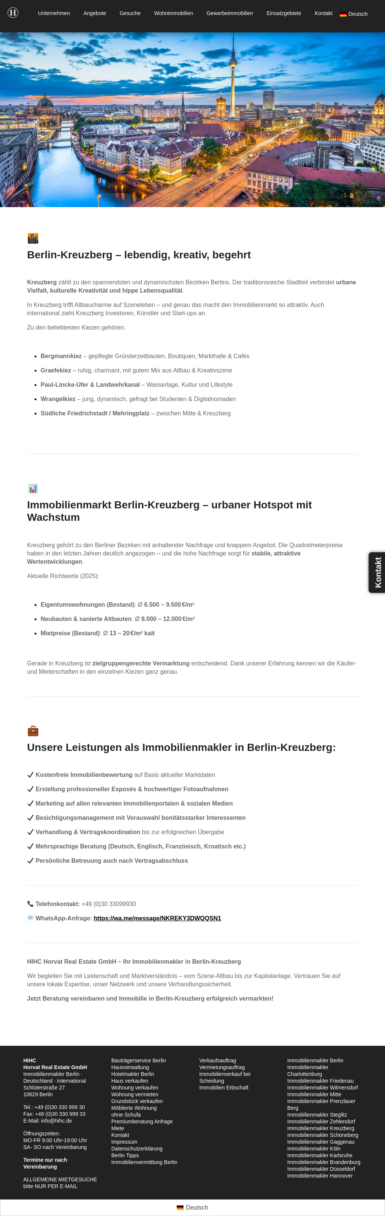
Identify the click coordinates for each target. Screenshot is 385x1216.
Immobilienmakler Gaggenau (321, 1142)
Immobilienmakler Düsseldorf (321, 1169)
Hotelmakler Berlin (132, 1074)
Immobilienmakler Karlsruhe (320, 1155)
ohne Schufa (126, 1115)
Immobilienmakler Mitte (314, 1094)
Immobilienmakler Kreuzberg (320, 1128)
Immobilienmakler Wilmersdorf (322, 1088)
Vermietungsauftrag (222, 1067)
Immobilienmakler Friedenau (320, 1081)
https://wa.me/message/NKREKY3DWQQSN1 (157, 918)
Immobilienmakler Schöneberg (322, 1135)
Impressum (124, 1142)
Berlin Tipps (125, 1155)
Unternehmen (54, 13)
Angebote (94, 13)
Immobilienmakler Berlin (315, 1060)
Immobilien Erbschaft (224, 1088)
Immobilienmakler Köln (314, 1149)
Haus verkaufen (129, 1081)
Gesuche (130, 13)
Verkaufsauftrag (217, 1060)
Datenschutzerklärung (136, 1149)
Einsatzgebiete (284, 13)
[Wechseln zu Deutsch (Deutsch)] (192, 1207)
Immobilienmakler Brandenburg (324, 1162)
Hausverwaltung (130, 1067)
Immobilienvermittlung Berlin (144, 1162)
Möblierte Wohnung (134, 1108)
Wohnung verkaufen (134, 1088)
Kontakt (323, 13)
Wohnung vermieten (134, 1094)
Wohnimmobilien (173, 13)
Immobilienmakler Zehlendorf (321, 1121)
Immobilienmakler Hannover (320, 1176)
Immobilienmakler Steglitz (317, 1115)
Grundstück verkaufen (137, 1101)
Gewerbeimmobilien (229, 13)
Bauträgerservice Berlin (138, 1060)
